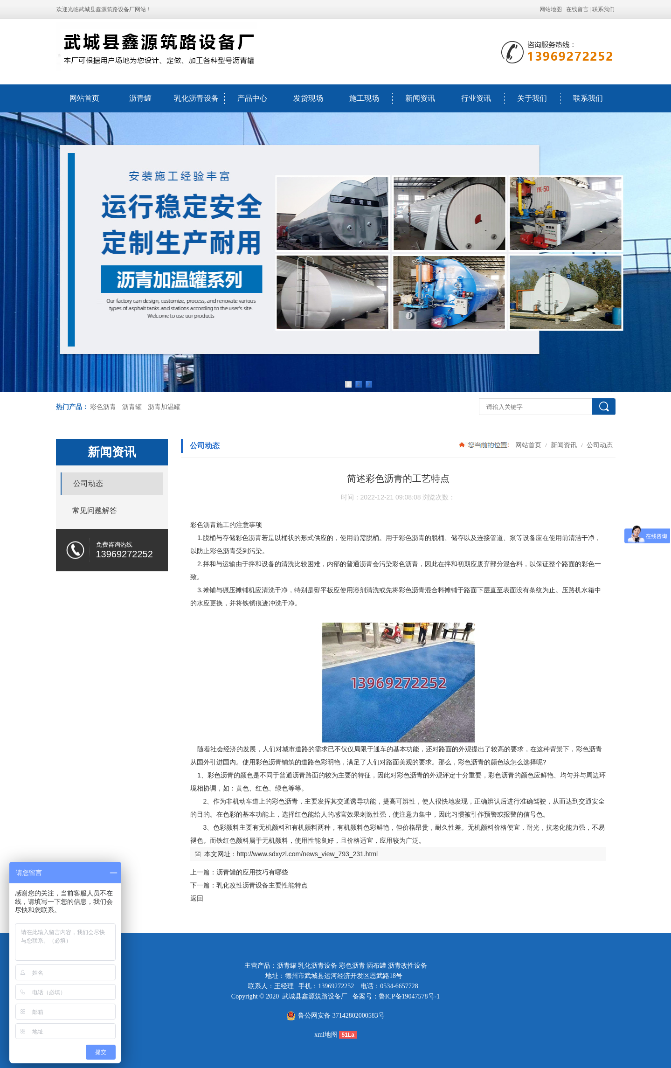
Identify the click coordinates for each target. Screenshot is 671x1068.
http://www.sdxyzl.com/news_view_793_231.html (307, 854)
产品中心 (252, 98)
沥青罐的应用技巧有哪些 (252, 872)
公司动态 (599, 445)
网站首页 (84, 98)
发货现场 (308, 98)
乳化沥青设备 (196, 98)
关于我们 (532, 98)
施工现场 (364, 98)
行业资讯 (476, 98)
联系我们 (603, 9)
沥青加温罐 (164, 406)
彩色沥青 (103, 406)
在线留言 (577, 9)
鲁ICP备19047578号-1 (409, 996)
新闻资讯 (420, 98)
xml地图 (326, 1034)
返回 (196, 898)
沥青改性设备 (407, 965)
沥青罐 (140, 98)
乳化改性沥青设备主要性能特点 (262, 885)
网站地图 (551, 9)
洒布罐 (376, 965)
